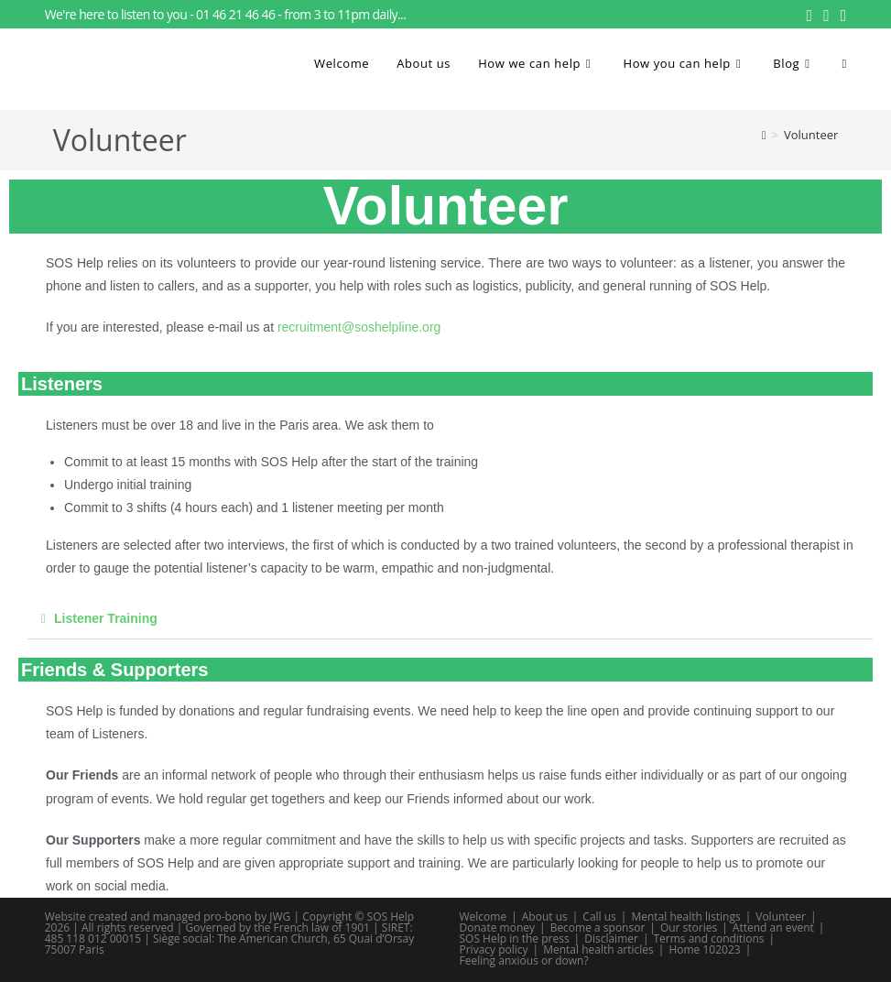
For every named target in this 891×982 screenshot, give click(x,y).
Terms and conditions (708, 938)
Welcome (483, 916)
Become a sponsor (598, 927)
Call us (598, 916)
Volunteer (811, 134)
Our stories (688, 927)
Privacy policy (494, 949)
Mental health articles (598, 949)
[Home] (764, 134)
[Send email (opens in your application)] (841, 14)
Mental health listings (685, 916)
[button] (450, 618)
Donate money (498, 927)
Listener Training (106, 618)
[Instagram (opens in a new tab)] (826, 14)
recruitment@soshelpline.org (358, 327)
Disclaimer (611, 938)
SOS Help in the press (515, 938)
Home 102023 (704, 949)
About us (545, 916)
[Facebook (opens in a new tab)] (810, 14)
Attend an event (773, 927)
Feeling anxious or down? (524, 960)
